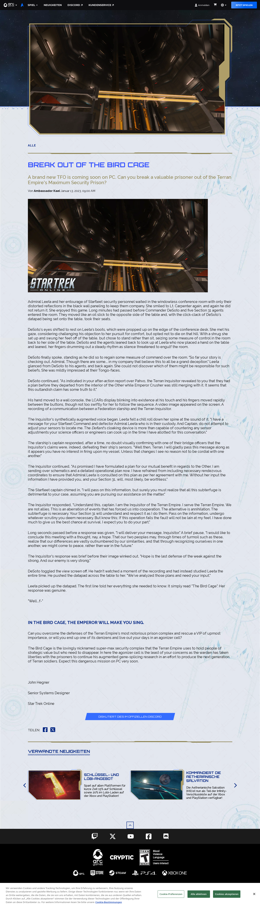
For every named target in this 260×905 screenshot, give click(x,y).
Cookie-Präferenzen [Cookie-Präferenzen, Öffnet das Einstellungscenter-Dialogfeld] (171, 898)
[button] (10, 5)
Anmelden (202, 5)
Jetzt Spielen (244, 5)
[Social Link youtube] (130, 836)
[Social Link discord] (166, 836)
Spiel (33, 5)
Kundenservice (101, 5)
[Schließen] (254, 899)
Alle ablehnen (199, 898)
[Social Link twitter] (112, 836)
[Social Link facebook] (148, 836)
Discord (75, 5)
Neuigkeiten (53, 5)
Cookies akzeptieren (227, 898)
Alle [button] (32, 145)
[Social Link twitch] (94, 836)
